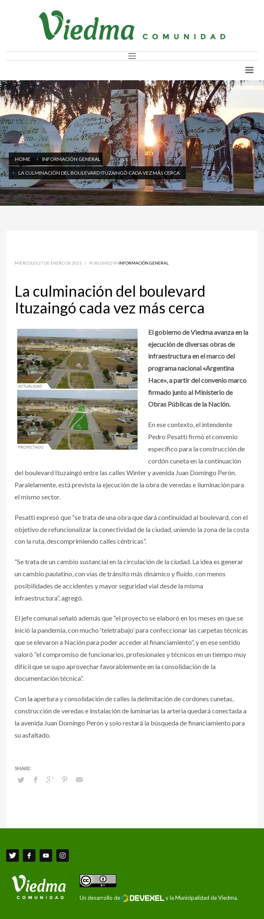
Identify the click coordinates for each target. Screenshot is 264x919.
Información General (143, 262)
